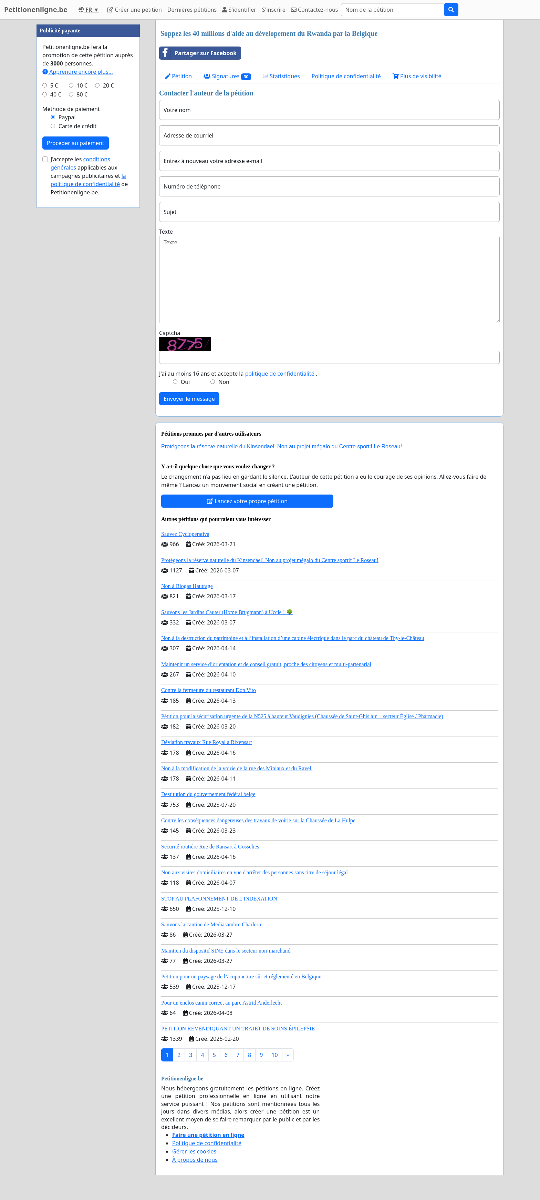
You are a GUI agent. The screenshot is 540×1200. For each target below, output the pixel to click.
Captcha (169, 333)
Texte (166, 231)
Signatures (227, 76)
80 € (81, 94)
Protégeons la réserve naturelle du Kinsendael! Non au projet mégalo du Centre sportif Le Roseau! (281, 446)
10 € (81, 85)
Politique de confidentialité (346, 76)
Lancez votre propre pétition (247, 501)
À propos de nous (195, 1159)
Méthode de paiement (71, 109)
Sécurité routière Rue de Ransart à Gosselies (210, 847)
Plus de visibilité (417, 76)
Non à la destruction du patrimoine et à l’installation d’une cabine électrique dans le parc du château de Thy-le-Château (292, 638)
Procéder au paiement (75, 143)
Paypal (67, 117)
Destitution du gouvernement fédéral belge (208, 794)
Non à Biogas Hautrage (187, 586)
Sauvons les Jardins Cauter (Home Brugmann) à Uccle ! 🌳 (227, 612)
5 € (54, 85)
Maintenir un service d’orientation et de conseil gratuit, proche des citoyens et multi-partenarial (266, 664)
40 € (55, 94)
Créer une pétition (134, 9)
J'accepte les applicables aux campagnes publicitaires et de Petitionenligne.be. (89, 175)
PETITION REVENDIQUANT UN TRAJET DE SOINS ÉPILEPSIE (238, 1028)
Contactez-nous (314, 9)
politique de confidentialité (280, 373)
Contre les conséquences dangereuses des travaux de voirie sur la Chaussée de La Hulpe (258, 820)
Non (223, 382)
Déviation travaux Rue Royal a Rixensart (206, 742)
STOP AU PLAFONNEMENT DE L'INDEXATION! (220, 899)
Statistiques (281, 76)
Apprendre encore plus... (77, 71)
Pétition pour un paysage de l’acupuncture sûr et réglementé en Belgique (241, 976)
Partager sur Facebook (198, 53)
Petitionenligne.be (36, 9)
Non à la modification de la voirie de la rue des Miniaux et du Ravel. (236, 768)
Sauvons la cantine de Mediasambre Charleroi (212, 924)
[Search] (392, 9)
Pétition (178, 76)
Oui (185, 382)
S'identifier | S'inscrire (253, 9)
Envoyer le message (189, 399)
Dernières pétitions (192, 9)
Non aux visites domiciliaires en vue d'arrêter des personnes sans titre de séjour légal (254, 872)
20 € (108, 85)
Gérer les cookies (194, 1151)
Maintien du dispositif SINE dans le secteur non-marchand (225, 951)
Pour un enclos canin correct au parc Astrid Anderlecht (221, 1003)
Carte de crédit (77, 126)
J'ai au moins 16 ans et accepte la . (238, 373)
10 (274, 1055)
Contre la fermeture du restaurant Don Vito (208, 690)
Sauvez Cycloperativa (185, 534)
